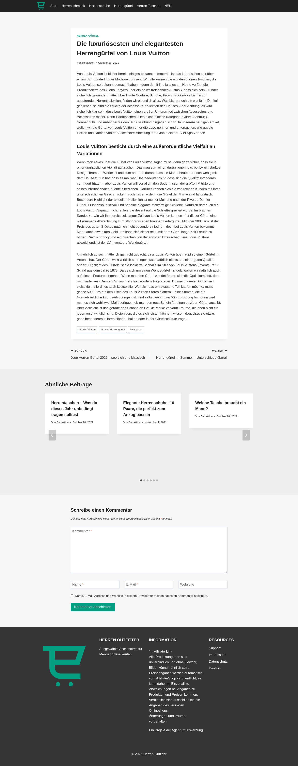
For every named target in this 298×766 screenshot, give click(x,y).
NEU (168, 6)
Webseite (187, 584)
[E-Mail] (149, 584)
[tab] (141, 480)
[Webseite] (203, 584)
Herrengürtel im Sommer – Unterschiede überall (189, 353)
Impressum (217, 655)
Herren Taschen (148, 6)
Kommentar (82, 531)
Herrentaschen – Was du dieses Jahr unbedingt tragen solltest (74, 409)
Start (53, 6)
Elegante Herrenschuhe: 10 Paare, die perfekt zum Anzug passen (148, 409)
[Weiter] (246, 435)
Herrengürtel (123, 6)
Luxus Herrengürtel (113, 329)
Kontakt (214, 668)
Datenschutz (218, 661)
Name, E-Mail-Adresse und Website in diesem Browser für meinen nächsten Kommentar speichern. (141, 595)
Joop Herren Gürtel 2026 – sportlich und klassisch (108, 353)
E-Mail (132, 584)
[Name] (95, 584)
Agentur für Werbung (187, 730)
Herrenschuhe (99, 6)
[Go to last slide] (52, 435)
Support (215, 648)
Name (78, 584)
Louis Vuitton (87, 329)
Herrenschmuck (73, 6)
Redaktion (88, 62)
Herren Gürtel (88, 35)
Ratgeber (136, 329)
